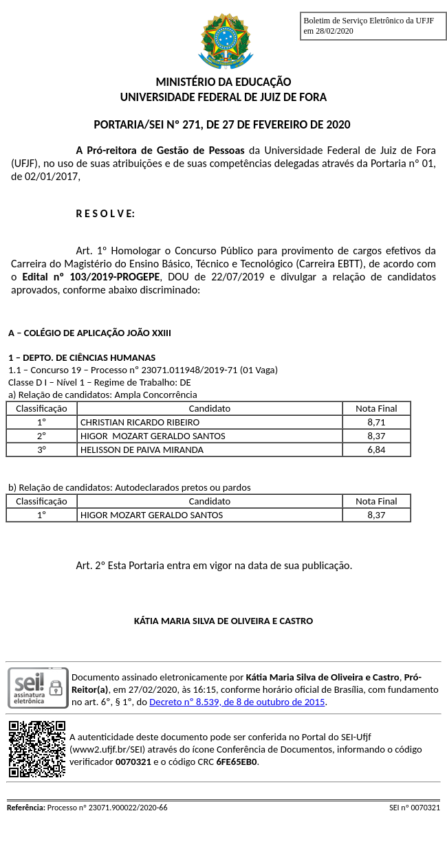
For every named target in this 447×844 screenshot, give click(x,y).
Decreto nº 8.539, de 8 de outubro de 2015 (237, 702)
